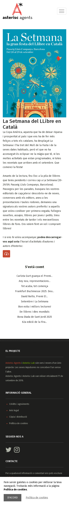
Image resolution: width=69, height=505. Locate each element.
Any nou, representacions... (34, 281)
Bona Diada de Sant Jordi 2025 (34, 316)
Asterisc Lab (29, 363)
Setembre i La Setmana (34, 301)
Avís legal (14, 410)
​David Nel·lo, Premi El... (34, 296)
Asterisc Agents (13, 363)
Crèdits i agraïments (19, 404)
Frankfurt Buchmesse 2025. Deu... (34, 291)
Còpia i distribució (18, 417)
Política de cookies (37, 497)
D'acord (12, 497)
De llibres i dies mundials (34, 311)
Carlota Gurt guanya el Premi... (34, 276)
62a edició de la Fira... (34, 322)
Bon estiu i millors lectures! (34, 306)
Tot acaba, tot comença (34, 286)
